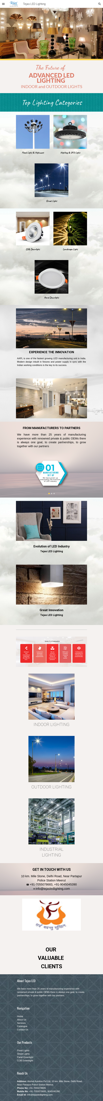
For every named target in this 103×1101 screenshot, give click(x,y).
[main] (51, 77)
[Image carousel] (51, 476)
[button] (3, 4)
